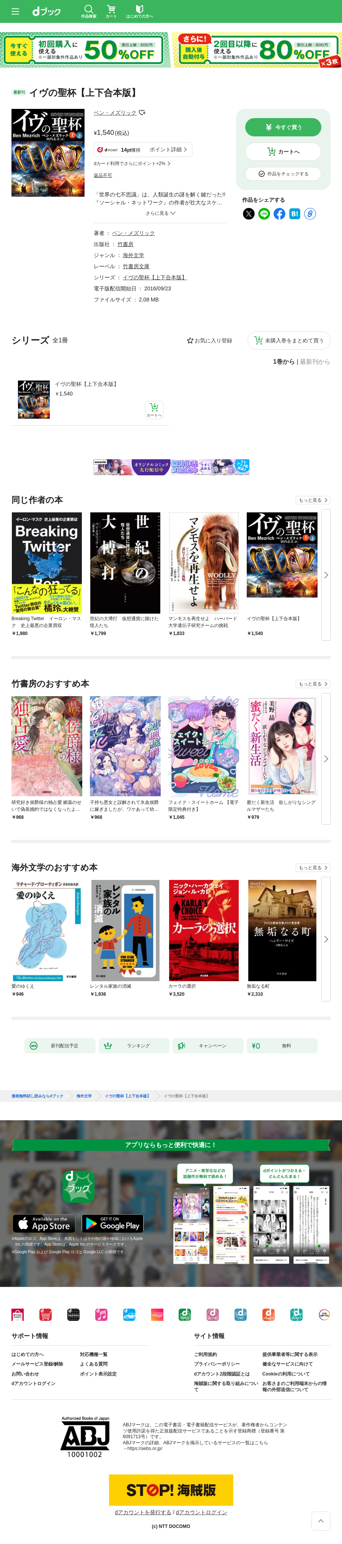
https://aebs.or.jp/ (144, 1448)
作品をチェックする (288, 174)
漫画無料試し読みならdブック (37, 1096)
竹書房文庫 (136, 266)
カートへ (289, 152)
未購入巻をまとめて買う (294, 340)
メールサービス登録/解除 (37, 1364)
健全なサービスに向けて (287, 1364)
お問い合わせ (25, 1374)
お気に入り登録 (213, 340)
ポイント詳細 (166, 149)
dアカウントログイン (33, 1383)
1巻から (284, 362)
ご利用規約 (205, 1354)
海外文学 (133, 255)
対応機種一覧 (93, 1354)
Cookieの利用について (286, 1374)
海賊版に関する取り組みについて (226, 1386)
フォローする (142, 113)
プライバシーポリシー (217, 1364)
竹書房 (125, 244)
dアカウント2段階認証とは (222, 1374)
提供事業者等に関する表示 (290, 1354)
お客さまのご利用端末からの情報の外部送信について (294, 1386)
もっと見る (310, 500)
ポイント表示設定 (98, 1374)
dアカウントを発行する (143, 1512)
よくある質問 (93, 1364)
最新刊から (315, 362)
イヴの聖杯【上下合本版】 (87, 384)
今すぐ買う (288, 127)
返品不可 (103, 175)
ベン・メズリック (115, 113)
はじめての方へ (27, 1354)
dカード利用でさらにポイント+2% (129, 163)
